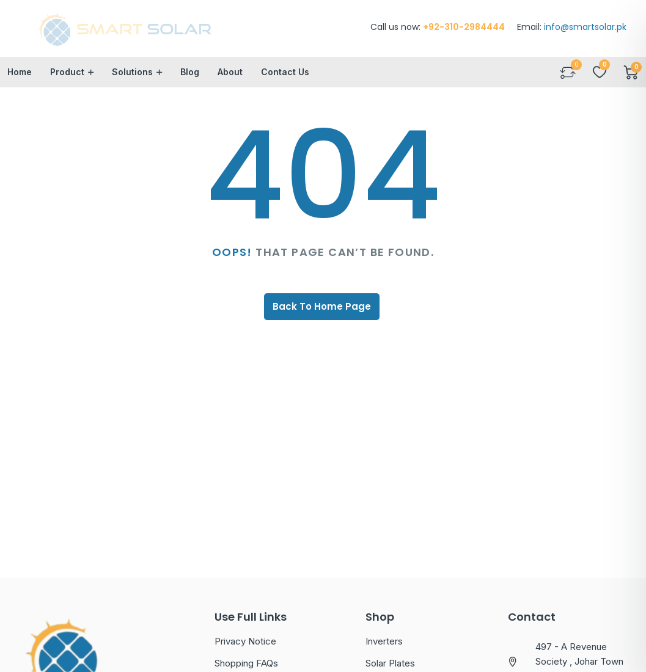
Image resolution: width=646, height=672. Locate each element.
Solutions (132, 73)
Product (67, 73)
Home (19, 73)
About (230, 73)
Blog (189, 73)
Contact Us (285, 73)
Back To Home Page (322, 307)
